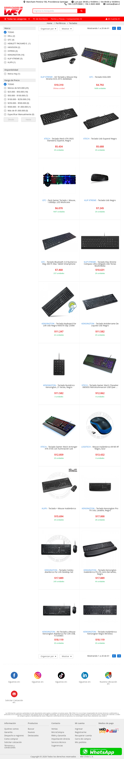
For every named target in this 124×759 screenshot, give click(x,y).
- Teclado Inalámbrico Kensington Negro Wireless (100, 633)
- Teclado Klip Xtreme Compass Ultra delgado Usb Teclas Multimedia (100, 264)
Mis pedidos (80, 742)
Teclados (73, 23)
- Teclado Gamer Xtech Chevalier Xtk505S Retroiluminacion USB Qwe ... (100, 386)
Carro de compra (83, 739)
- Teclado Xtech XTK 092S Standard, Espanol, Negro (59, 140)
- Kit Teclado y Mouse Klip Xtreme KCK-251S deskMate (59, 78)
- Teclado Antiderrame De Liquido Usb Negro (100, 325)
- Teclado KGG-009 (100, 77)
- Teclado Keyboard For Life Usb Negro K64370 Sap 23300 (59, 325)
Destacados (33, 736)
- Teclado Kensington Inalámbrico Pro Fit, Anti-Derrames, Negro (100, 572)
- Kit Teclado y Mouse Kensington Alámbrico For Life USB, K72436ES (58, 634)
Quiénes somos (11, 729)
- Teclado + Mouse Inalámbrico (59, 508)
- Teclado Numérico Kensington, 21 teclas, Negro (59, 386)
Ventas (54, 729)
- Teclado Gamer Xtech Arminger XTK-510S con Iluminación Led (59, 448)
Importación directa (60, 739)
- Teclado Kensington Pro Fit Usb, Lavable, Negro (100, 509)
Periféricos (61, 23)
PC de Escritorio (40, 19)
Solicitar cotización (13, 742)
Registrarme (80, 732)
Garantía (8, 732)
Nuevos (31, 732)
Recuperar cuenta (83, 736)
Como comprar (11, 739)
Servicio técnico (58, 742)
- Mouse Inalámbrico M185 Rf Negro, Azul (100, 448)
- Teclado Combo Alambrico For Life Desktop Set (59, 571)
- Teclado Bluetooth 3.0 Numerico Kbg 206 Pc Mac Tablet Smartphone (59, 263)
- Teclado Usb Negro (100, 200)
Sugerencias (57, 746)
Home (49, 23)
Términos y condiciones (9, 747)
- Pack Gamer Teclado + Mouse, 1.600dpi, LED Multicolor (59, 201)
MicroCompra (57, 732)
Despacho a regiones (14, 736)
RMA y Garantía (58, 736)
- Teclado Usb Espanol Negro (100, 139)
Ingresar (79, 729)
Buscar (31, 729)
